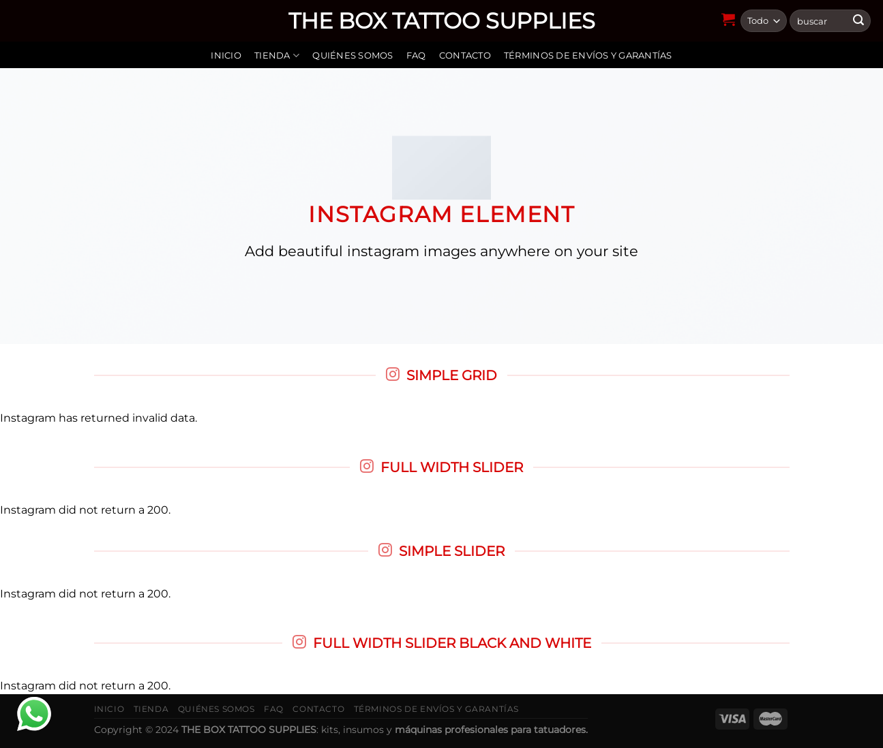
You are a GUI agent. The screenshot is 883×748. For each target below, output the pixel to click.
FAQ (416, 55)
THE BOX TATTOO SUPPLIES (441, 21)
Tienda (276, 55)
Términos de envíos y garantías (588, 55)
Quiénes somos (352, 55)
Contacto (465, 55)
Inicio (226, 55)
